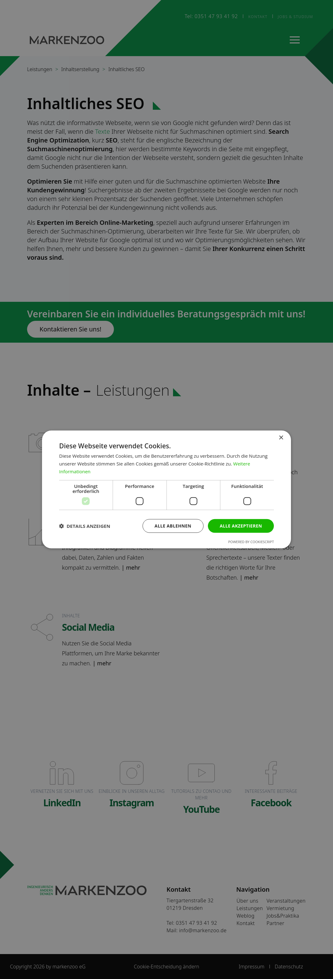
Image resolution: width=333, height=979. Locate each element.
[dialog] (166, 489)
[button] (84, 526)
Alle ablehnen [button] (173, 525)
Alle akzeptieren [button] (241, 525)
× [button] (281, 438)
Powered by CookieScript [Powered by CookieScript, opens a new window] (251, 541)
